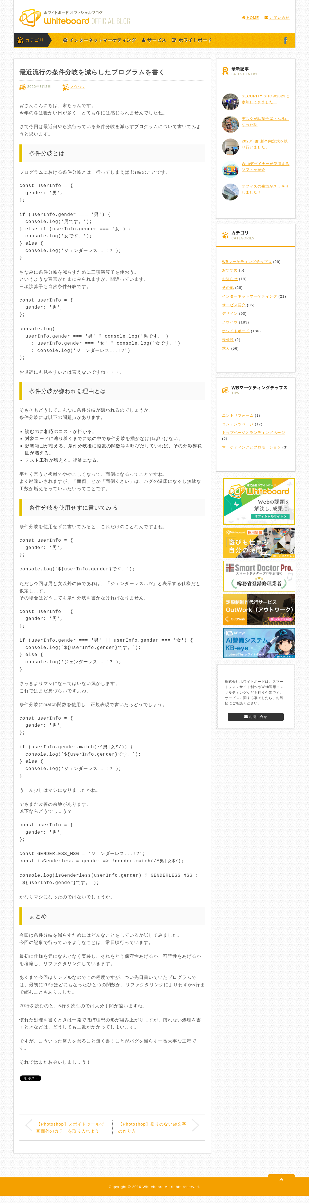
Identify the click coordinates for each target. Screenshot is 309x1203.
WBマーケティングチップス (247, 262)
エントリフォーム (238, 415)
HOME (250, 17)
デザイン (230, 313)
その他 (228, 287)
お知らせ (230, 279)
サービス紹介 (234, 305)
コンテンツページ (238, 424)
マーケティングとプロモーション (251, 447)
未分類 (228, 340)
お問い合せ (277, 17)
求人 (226, 348)
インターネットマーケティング (99, 40)
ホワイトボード (192, 40)
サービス (154, 40)
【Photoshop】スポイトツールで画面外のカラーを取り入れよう (70, 1131)
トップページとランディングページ (253, 432)
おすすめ (230, 270)
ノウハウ (77, 87)
